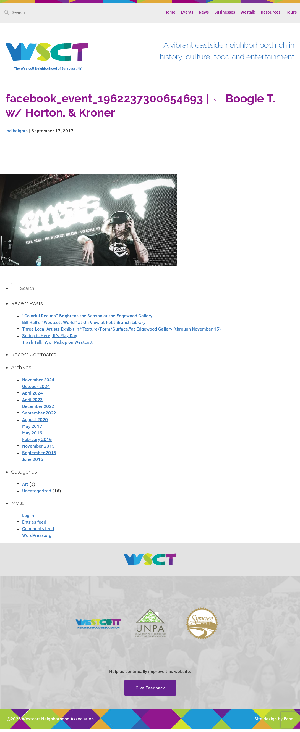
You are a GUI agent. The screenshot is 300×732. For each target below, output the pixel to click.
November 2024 (38, 379)
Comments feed (38, 528)
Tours (291, 12)
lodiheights (17, 130)
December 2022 (38, 406)
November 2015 (38, 446)
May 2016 (32, 432)
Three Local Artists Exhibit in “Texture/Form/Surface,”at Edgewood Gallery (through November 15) (121, 329)
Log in (28, 515)
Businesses (224, 12)
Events (187, 12)
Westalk (248, 12)
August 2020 (35, 419)
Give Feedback (150, 688)
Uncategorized (36, 490)
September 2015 (39, 452)
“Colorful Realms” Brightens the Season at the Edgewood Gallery (87, 315)
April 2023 (32, 399)
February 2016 (37, 439)
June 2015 (32, 459)
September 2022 (39, 413)
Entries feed (34, 522)
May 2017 (32, 426)
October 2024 (36, 386)
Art (25, 484)
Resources (270, 12)
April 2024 (32, 393)
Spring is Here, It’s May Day (49, 335)
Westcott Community (47, 52)
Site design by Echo (273, 719)
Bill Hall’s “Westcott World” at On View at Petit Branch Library (83, 322)
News (204, 12)
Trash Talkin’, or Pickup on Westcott (57, 342)
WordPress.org (36, 535)
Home (169, 12)
